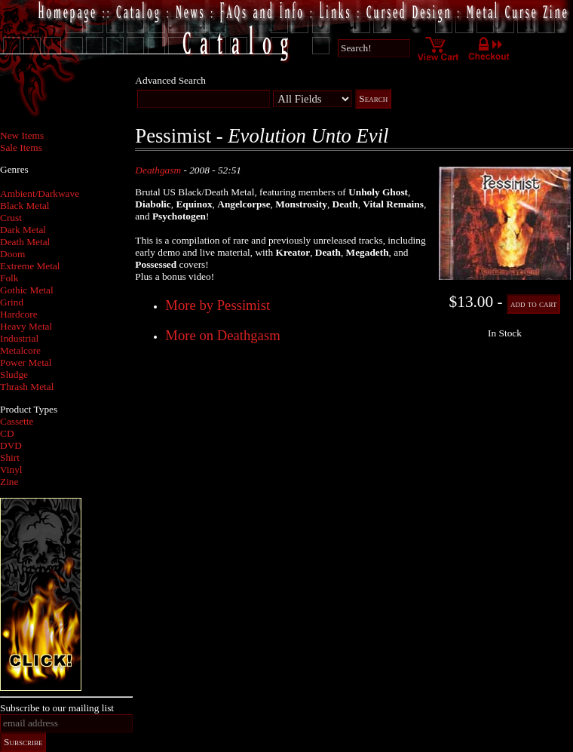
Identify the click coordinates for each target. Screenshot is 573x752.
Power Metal (25, 362)
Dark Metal (23, 229)
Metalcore (20, 350)
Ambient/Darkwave (39, 193)
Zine (9, 481)
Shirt (10, 457)
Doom (12, 253)
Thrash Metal (27, 386)
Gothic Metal (27, 290)
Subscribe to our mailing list (57, 708)
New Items (22, 135)
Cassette (16, 421)
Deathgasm (158, 170)
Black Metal (25, 205)
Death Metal (25, 241)
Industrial (19, 338)
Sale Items (21, 147)
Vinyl (11, 469)
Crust (11, 217)
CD (7, 433)
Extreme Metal (30, 266)
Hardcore (19, 314)
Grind (11, 302)
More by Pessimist (217, 305)
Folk (9, 278)
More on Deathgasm (222, 335)
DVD (11, 445)
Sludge (14, 374)
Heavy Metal (26, 326)
